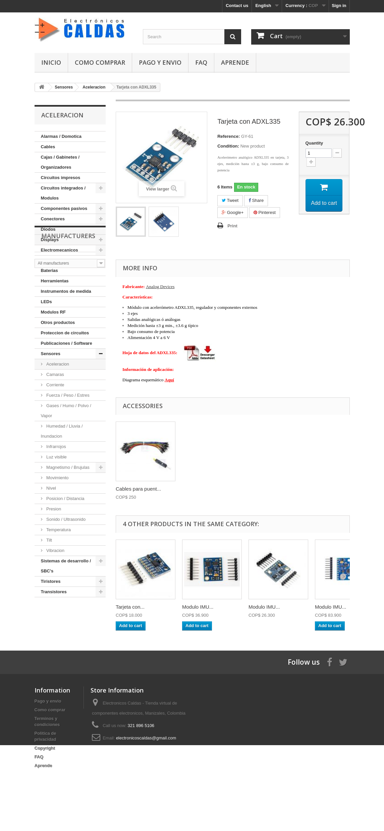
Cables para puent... (138, 489)
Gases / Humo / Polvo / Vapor (66, 410)
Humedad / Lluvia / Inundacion (62, 431)
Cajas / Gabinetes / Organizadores (60, 162)
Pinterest (265, 212)
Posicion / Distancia (65, 498)
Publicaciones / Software (66, 343)
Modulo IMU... (197, 607)
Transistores (54, 591)
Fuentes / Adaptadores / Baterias (65, 265)
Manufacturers (68, 617)
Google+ (232, 212)
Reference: (228, 136)
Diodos (48, 229)
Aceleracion (57, 364)
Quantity (314, 143)
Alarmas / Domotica (61, 136)
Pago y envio (160, 62)
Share (256, 200)
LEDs (46, 301)
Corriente (54, 384)
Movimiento (57, 477)
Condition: (228, 146)
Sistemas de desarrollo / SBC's (66, 565)
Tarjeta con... (130, 607)
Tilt (48, 540)
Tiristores (51, 581)
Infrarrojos (55, 446)
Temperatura (58, 529)
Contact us (237, 5)
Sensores (51, 353)
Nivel (50, 488)
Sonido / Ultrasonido (65, 519)
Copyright (45, 771)
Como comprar (100, 62)
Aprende (235, 62)
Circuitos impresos (60, 177)
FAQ (201, 62)
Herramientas (55, 280)
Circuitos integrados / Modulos (63, 193)
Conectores (53, 218)
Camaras (54, 374)
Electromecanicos (59, 250)
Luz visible (56, 456)
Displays (50, 239)
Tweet (230, 200)
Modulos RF (53, 312)
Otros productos (58, 322)
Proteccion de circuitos (65, 332)
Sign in (339, 5)
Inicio (51, 62)
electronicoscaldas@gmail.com (146, 761)
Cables (48, 146)
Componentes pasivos (64, 208)
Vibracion (55, 550)
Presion (53, 508)
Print (232, 225)
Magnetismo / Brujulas (67, 467)
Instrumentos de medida (66, 291)
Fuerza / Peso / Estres (67, 395)
